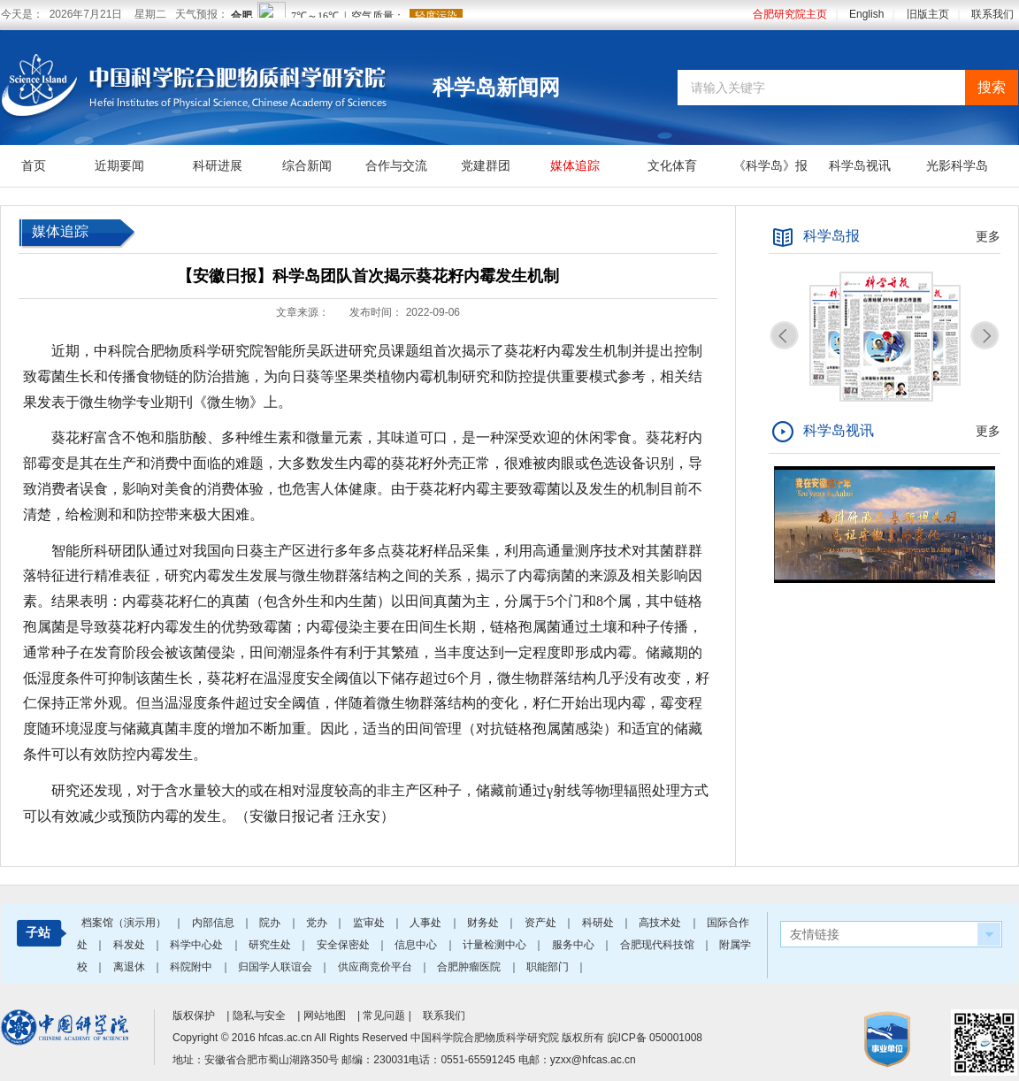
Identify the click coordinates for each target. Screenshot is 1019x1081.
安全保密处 (344, 945)
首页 (33, 165)
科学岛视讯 (860, 165)
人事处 (427, 922)
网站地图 (324, 1015)
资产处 (542, 922)
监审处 (370, 922)
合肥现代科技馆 (658, 945)
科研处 (599, 922)
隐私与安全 (259, 1015)
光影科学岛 (957, 165)
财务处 (484, 922)
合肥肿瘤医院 (470, 967)
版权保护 (193, 1015)
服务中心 (574, 945)
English (866, 14)
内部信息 (214, 922)
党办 (318, 922)
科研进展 (217, 165)
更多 (988, 236)
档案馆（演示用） (125, 922)
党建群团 (485, 165)
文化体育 (672, 165)
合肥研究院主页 (790, 14)
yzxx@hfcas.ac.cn (593, 1060)
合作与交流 (396, 165)
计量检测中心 (496, 945)
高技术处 (661, 922)
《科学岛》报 (770, 165)
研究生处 (271, 945)
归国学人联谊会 (276, 967)
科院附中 (192, 967)
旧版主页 (928, 14)
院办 (271, 922)
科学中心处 (198, 945)
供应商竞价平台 (376, 967)
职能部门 (548, 967)
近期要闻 (119, 165)
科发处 (130, 945)
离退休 (130, 967)
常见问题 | (388, 1015)
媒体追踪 (575, 165)
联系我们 (992, 14)
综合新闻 (307, 165)
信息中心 (417, 945)
